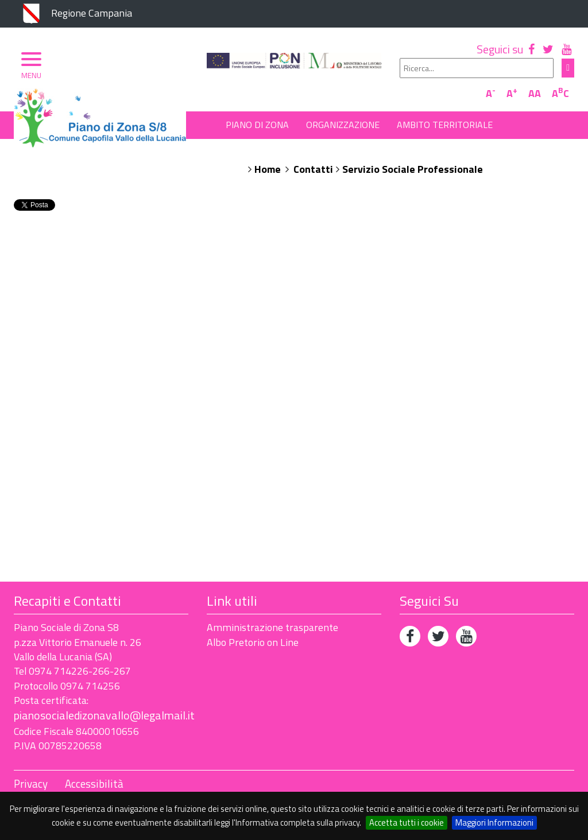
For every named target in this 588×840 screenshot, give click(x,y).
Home (267, 169)
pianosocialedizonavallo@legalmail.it (104, 715)
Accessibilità (94, 784)
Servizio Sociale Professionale (412, 169)
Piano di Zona (257, 124)
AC (560, 93)
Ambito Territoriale (445, 124)
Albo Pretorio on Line (253, 642)
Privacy (31, 784)
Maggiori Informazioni (494, 822)
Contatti (313, 169)
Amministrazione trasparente (272, 627)
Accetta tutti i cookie (406, 822)
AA (534, 93)
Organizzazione (343, 124)
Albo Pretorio (259, 149)
